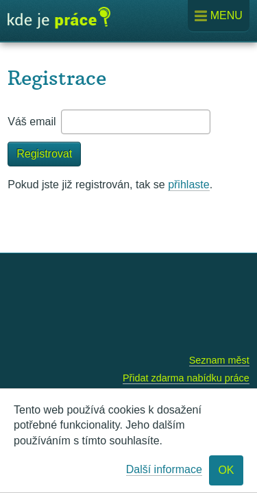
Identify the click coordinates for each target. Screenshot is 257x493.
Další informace (164, 469)
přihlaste (188, 184)
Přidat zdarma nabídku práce (186, 377)
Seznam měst (219, 360)
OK (226, 470)
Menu (219, 16)
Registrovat (44, 154)
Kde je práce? (59, 22)
